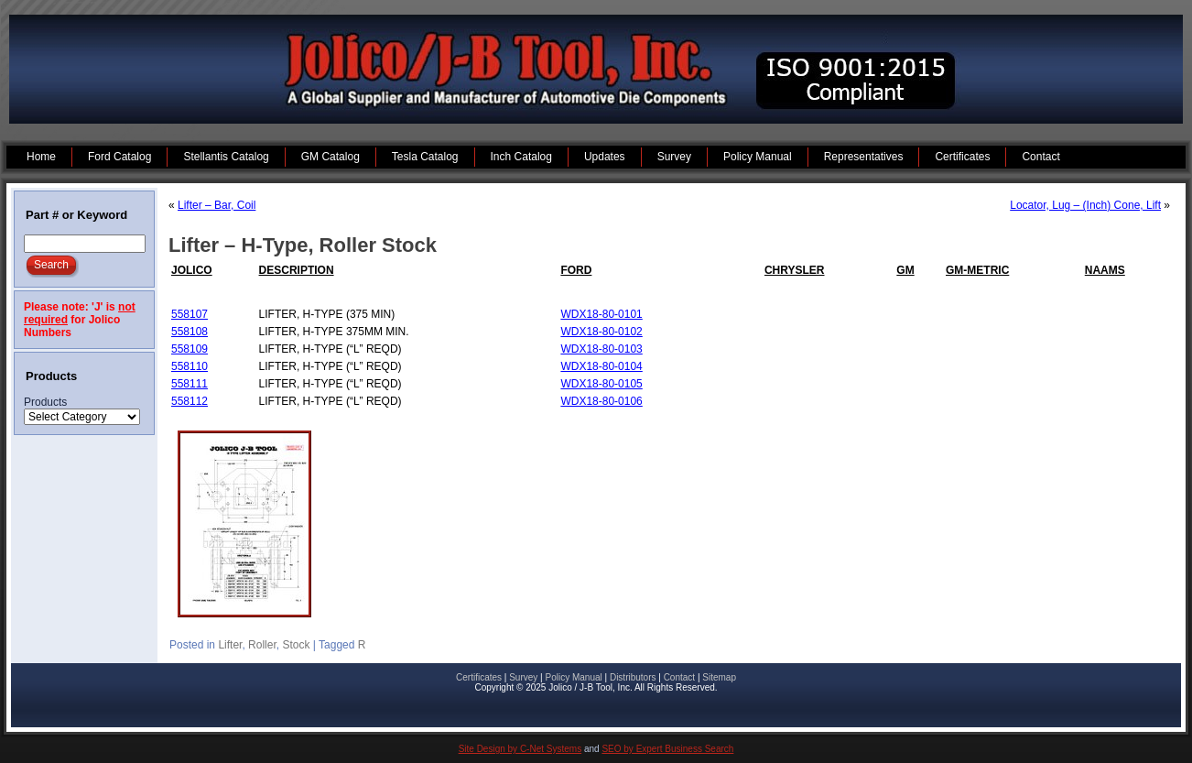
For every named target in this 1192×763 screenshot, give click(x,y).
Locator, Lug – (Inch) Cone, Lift (1085, 205)
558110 (189, 366)
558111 (189, 383)
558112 (189, 401)
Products (45, 402)
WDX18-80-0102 (601, 331)
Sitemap (719, 677)
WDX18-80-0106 (601, 401)
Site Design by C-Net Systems (520, 749)
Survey (523, 677)
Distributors (633, 677)
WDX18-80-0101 (601, 314)
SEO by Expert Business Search (667, 749)
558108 (189, 331)
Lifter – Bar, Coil (216, 205)
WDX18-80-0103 (601, 349)
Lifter (230, 644)
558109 (189, 349)
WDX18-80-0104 (601, 366)
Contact (679, 677)
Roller (262, 644)
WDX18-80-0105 (601, 383)
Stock (295, 644)
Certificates (479, 677)
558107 (189, 314)
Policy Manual (573, 677)
